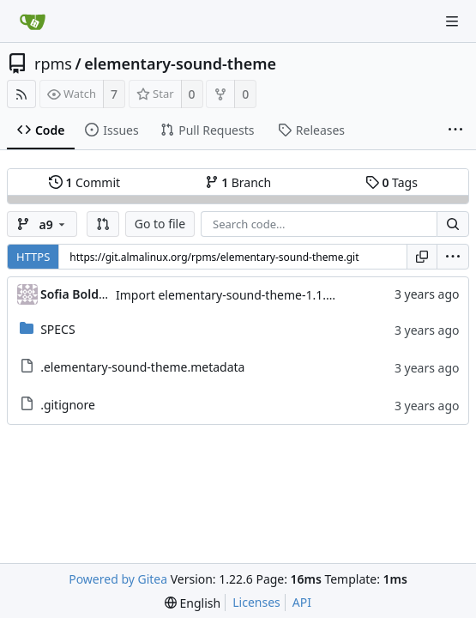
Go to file (160, 223)
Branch (238, 182)
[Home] (33, 21)
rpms (53, 63)
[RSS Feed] (21, 94)
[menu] (453, 257)
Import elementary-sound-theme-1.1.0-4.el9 (240, 295)
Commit (84, 182)
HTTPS (33, 256)
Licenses (256, 602)
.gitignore (67, 405)
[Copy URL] (422, 257)
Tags (391, 182)
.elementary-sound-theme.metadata (142, 367)
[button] (103, 224)
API (301, 602)
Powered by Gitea (118, 579)
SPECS (57, 329)
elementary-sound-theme (180, 63)
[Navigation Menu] (452, 21)
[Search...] (453, 224)
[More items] (455, 130)
